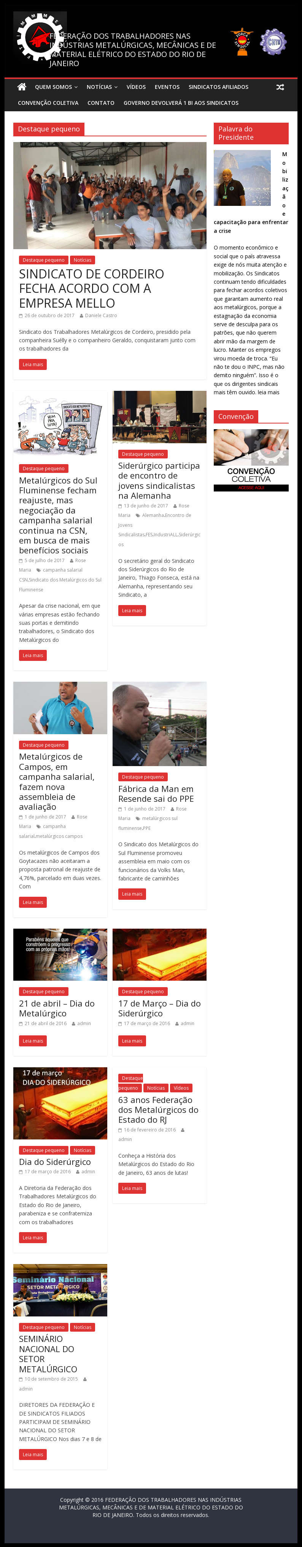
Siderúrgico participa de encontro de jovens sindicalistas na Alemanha (159, 480)
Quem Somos (53, 86)
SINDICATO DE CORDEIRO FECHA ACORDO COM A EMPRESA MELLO (91, 288)
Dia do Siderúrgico (55, 1161)
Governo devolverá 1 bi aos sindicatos (181, 102)
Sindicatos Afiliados (218, 86)
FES (149, 534)
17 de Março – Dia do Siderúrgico (159, 1008)
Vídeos (136, 86)
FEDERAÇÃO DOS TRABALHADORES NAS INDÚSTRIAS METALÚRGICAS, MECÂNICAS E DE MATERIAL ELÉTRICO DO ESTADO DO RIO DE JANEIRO (132, 50)
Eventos (167, 86)
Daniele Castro (101, 315)
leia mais (269, 392)
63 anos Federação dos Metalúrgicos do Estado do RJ (158, 1109)
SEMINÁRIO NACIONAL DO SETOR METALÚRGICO (48, 1353)
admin (84, 1023)
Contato (100, 102)
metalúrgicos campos (59, 836)
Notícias (99, 86)
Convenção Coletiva (48, 102)
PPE (147, 828)
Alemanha (153, 515)
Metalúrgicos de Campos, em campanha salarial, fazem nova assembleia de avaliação (57, 781)
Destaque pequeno (44, 260)
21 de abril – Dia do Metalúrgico (57, 1008)
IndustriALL (166, 534)
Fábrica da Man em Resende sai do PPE (156, 793)
